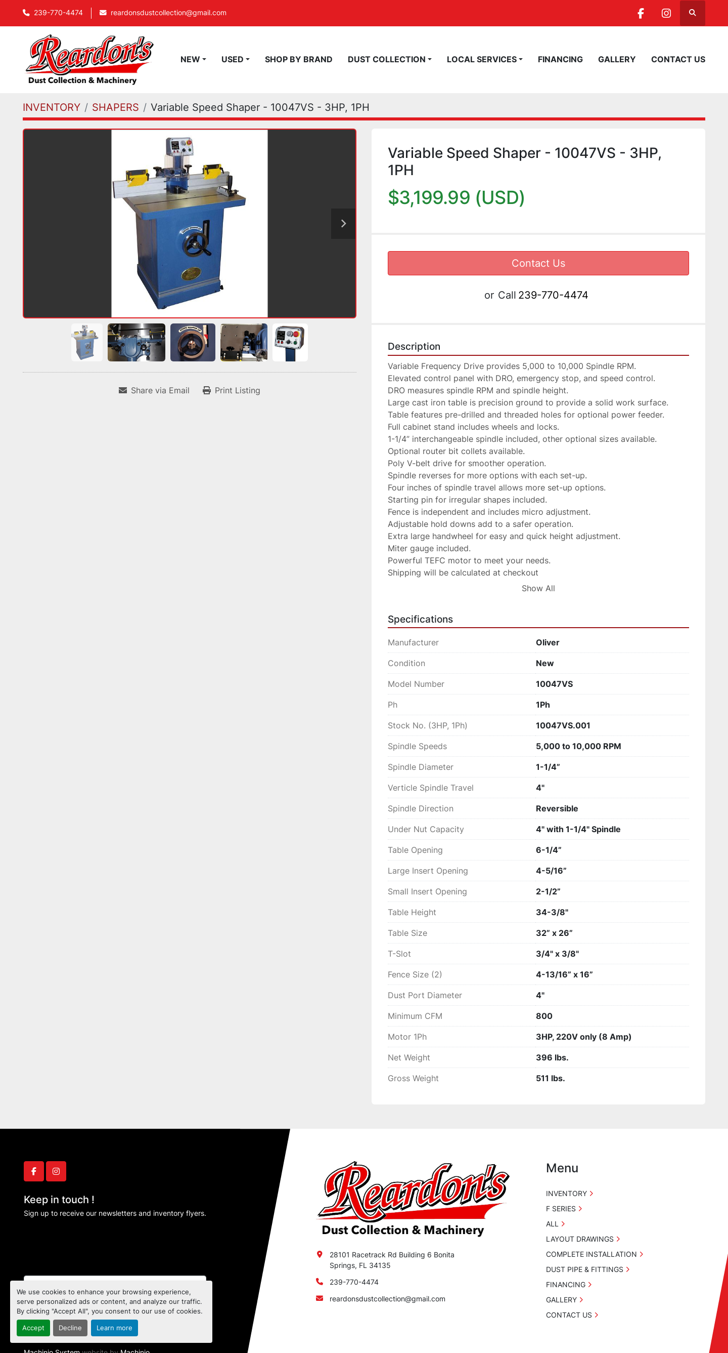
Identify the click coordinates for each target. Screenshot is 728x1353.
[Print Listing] (231, 390)
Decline (70, 1328)
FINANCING (560, 59)
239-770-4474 (58, 13)
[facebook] (640, 13)
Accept (33, 1328)
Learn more (114, 1328)
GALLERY (617, 59)
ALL (552, 1223)
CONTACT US (678, 59)
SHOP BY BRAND (299, 59)
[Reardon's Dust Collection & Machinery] (411, 1198)
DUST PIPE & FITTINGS (584, 1269)
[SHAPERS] (115, 107)
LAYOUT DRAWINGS (580, 1239)
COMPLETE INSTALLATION (591, 1254)
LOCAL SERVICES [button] (482, 59)
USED (232, 59)
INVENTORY (566, 1193)
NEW (190, 59)
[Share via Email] (154, 390)
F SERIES (561, 1208)
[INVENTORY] (51, 107)
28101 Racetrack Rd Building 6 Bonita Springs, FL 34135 (392, 1259)
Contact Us (538, 263)
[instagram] (666, 13)
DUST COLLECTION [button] (387, 59)
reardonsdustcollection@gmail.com (168, 13)
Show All (538, 588)
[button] (193, 59)
